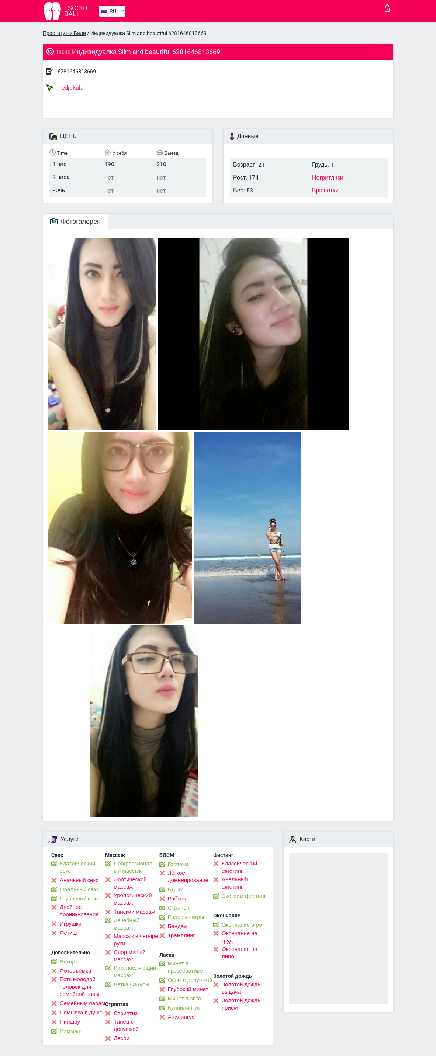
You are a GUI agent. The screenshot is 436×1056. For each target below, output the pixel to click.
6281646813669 (77, 71)
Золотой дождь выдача (241, 988)
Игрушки (71, 923)
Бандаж (178, 926)
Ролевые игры (186, 917)
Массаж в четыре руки (136, 940)
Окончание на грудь (239, 937)
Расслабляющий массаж (135, 972)
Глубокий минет (188, 989)
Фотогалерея (75, 221)
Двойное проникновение (79, 911)
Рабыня (178, 898)
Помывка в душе (81, 1012)
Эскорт (68, 961)
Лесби (121, 1038)
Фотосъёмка (75, 971)
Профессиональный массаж (136, 867)
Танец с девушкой (126, 1025)
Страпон (179, 908)
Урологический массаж (133, 899)
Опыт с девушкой (190, 980)
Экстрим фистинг (244, 896)
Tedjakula (65, 87)
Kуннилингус (184, 1007)
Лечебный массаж (126, 924)
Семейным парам (82, 1003)
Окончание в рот (243, 924)
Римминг (71, 1031)
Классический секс (77, 867)
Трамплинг (181, 935)
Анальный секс (79, 880)
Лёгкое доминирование (188, 876)
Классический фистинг (239, 867)
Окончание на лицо (239, 953)
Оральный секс (79, 889)
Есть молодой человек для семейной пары (79, 986)
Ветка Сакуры (131, 984)
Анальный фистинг (235, 883)
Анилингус (181, 1017)
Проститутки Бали (64, 33)
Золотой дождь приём (241, 1004)
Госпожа (178, 864)
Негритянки (327, 177)
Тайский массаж (134, 912)
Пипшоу (70, 1021)
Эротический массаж (130, 883)
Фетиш (68, 933)
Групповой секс (79, 898)
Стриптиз (126, 1013)
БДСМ (176, 889)
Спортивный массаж (129, 956)
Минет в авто (184, 998)
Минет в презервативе (185, 967)
